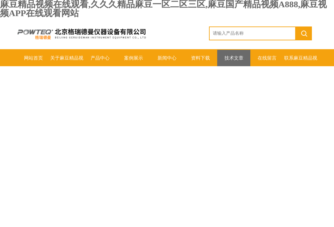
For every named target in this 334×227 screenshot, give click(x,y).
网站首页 (33, 58)
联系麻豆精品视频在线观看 (300, 60)
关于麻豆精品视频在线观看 (66, 60)
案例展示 (133, 58)
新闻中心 (167, 58)
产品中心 (100, 58)
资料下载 (200, 58)
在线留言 (267, 58)
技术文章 (233, 58)
